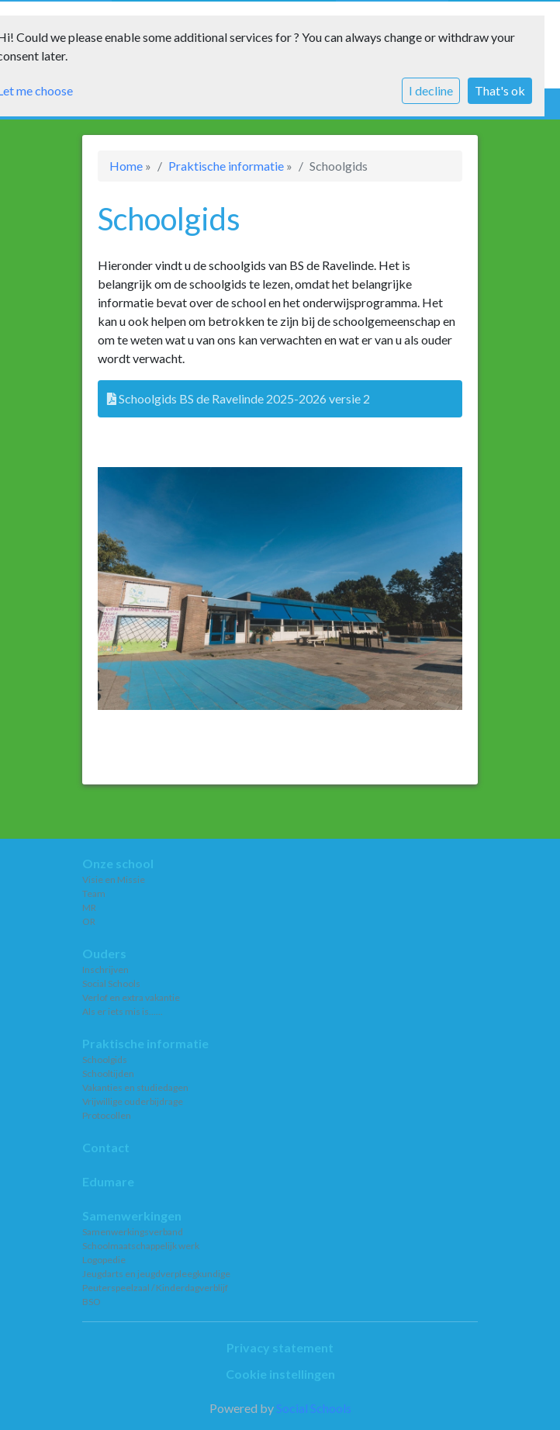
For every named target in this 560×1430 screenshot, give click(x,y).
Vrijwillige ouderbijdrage (132, 1101)
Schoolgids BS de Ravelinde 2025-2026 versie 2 (238, 398)
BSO (91, 1301)
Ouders (104, 953)
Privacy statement (280, 1347)
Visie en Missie (113, 879)
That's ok (500, 90)
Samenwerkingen (131, 1215)
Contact (106, 1147)
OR (88, 921)
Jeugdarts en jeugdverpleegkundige (156, 1273)
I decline (431, 90)
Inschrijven (105, 969)
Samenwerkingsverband (132, 1232)
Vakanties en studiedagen (135, 1087)
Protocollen (106, 1115)
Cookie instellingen (280, 1373)
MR (89, 907)
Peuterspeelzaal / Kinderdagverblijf (155, 1287)
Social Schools (111, 983)
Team (93, 893)
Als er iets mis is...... (122, 1011)
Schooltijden (108, 1073)
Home (126, 165)
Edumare (108, 1181)
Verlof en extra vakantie (131, 997)
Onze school (118, 863)
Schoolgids (104, 1059)
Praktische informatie (226, 165)
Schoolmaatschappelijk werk (140, 1246)
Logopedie (104, 1260)
